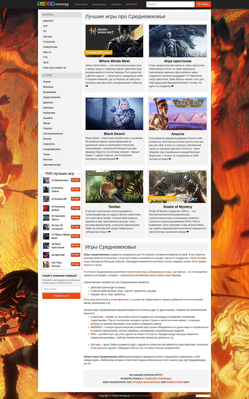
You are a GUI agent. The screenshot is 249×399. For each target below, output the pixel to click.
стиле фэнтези (119, 299)
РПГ (45, 26)
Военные (48, 86)
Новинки (116, 4)
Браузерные (99, 4)
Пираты (47, 128)
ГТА (45, 57)
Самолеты (49, 144)
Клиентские (81, 4)
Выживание (49, 92)
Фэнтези (48, 159)
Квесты (47, 52)
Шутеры (47, 36)
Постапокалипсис (53, 133)
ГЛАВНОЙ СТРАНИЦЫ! (158, 378)
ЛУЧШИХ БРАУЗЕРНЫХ (146, 382)
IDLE (46, 62)
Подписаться (61, 295)
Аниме (46, 81)
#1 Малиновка (60, 180)
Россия (47, 138)
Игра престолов (177, 61)
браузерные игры (160, 271)
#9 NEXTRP (58, 255)
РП (45, 31)
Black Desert (114, 134)
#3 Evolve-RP (59, 199)
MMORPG (131, 4)
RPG (93, 334)
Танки (46, 154)
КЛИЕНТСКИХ (175, 382)
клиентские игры (137, 271)
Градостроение (51, 97)
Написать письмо (140, 395)
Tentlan (114, 207)
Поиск (203, 4)
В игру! (75, 180)
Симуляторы (50, 47)
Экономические (52, 164)
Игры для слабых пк (54, 67)
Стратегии (49, 41)
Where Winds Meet (114, 61)
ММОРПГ (48, 21)
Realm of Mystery (178, 207)
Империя (48, 107)
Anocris (177, 134)
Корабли (48, 118)
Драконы (48, 102)
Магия (46, 123)
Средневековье (52, 149)
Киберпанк (49, 112)
